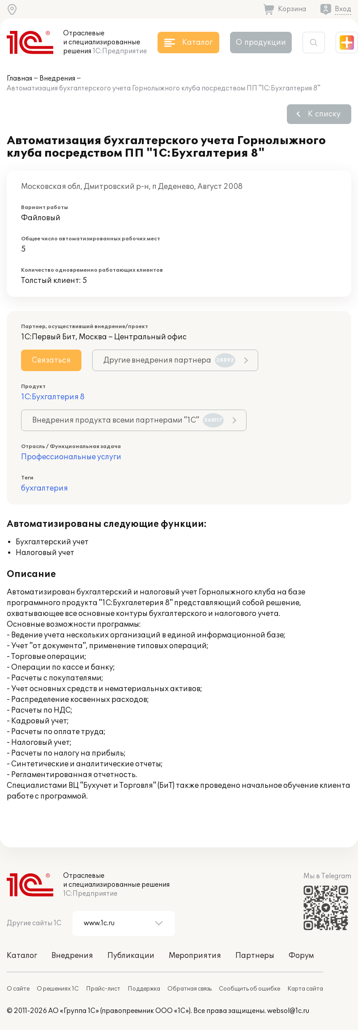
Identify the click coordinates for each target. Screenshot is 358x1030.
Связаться (51, 360)
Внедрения (57, 78)
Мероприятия (195, 955)
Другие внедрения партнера (169, 360)
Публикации (130, 955)
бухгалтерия (44, 488)
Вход (343, 9)
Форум (301, 955)
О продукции (261, 42)
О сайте (18, 988)
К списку (324, 114)
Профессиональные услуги (71, 457)
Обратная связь (189, 988)
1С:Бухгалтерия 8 (53, 397)
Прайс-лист (103, 988)
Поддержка (144, 988)
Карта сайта (305, 988)
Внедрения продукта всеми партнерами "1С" (128, 420)
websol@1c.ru (288, 1011)
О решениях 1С (58, 988)
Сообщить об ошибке (249, 988)
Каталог (22, 955)
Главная (19, 78)
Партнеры (254, 955)
